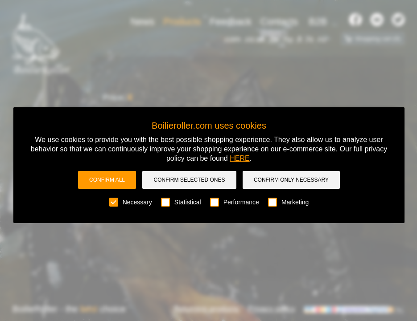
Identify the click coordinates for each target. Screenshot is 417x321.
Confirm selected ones (189, 180)
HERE (239, 158)
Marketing (288, 202)
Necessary (130, 202)
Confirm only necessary (291, 180)
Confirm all (107, 180)
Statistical (181, 202)
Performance (234, 202)
